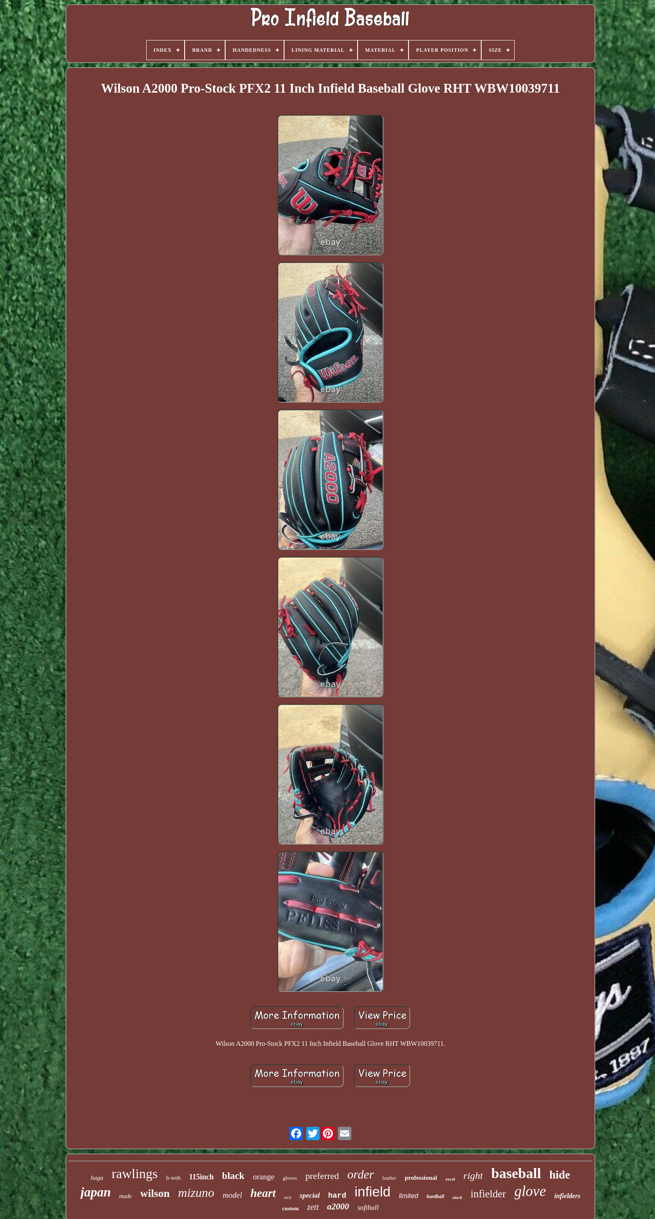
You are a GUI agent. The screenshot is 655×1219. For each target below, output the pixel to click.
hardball (435, 1196)
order (361, 1174)
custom (290, 1208)
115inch (201, 1177)
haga (97, 1177)
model (232, 1195)
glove (530, 1191)
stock (457, 1197)
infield (373, 1191)
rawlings (134, 1173)
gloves (290, 1178)
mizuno (196, 1192)
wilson (155, 1193)
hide (559, 1175)
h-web (173, 1178)
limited (408, 1195)
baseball (516, 1173)
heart (263, 1192)
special (310, 1195)
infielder (488, 1193)
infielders (567, 1195)
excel (450, 1178)
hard (337, 1195)
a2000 (338, 1206)
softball (367, 1207)
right (473, 1175)
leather (389, 1178)
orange (263, 1176)
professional (421, 1177)
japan (96, 1192)
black (233, 1176)
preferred (322, 1176)
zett (313, 1206)
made (125, 1196)
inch (287, 1197)
